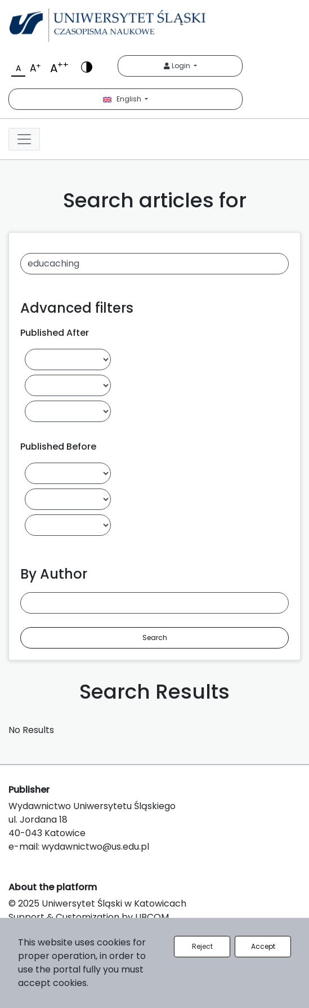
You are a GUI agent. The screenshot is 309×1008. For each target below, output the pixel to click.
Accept (263, 946)
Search (154, 637)
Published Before (58, 446)
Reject (202, 946)
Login (178, 65)
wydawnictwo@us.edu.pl (95, 846)
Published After (54, 332)
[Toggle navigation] (24, 139)
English (123, 99)
